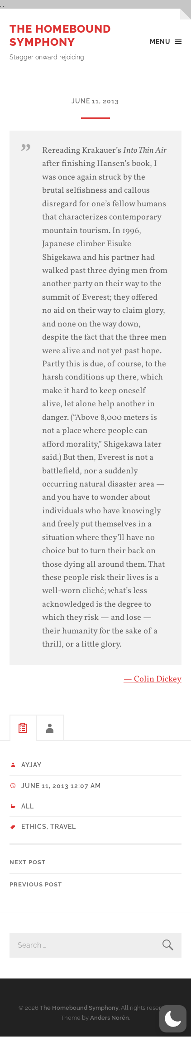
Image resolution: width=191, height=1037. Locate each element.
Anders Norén (109, 1017)
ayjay (31, 765)
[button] (172, 1018)
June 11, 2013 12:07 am (61, 785)
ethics (34, 826)
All (27, 806)
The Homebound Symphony (60, 35)
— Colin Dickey (152, 679)
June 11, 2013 (95, 101)
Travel (63, 826)
